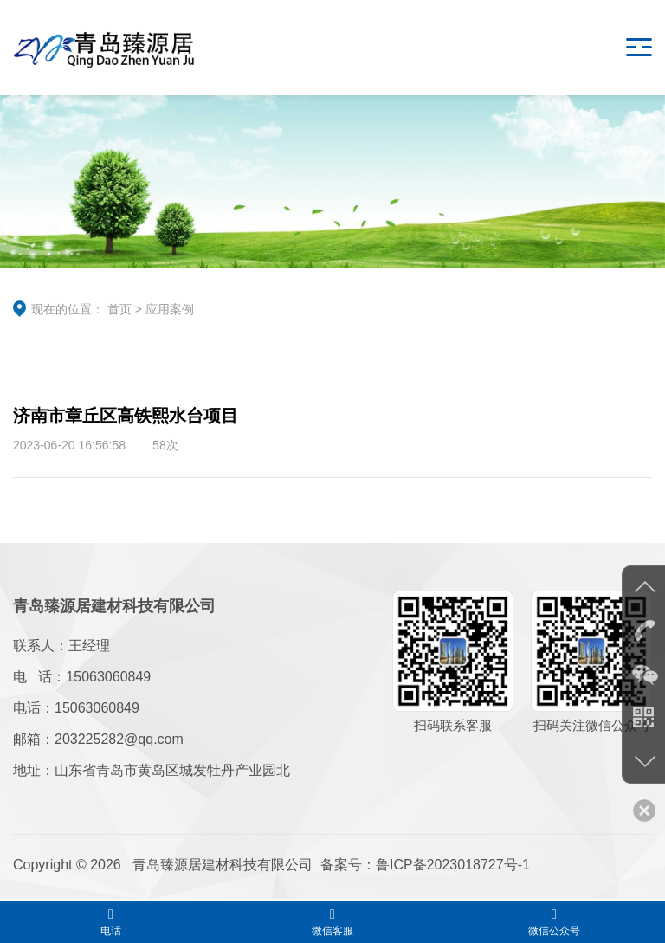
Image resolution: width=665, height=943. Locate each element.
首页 (119, 309)
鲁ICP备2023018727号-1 (453, 864)
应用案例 (169, 309)
